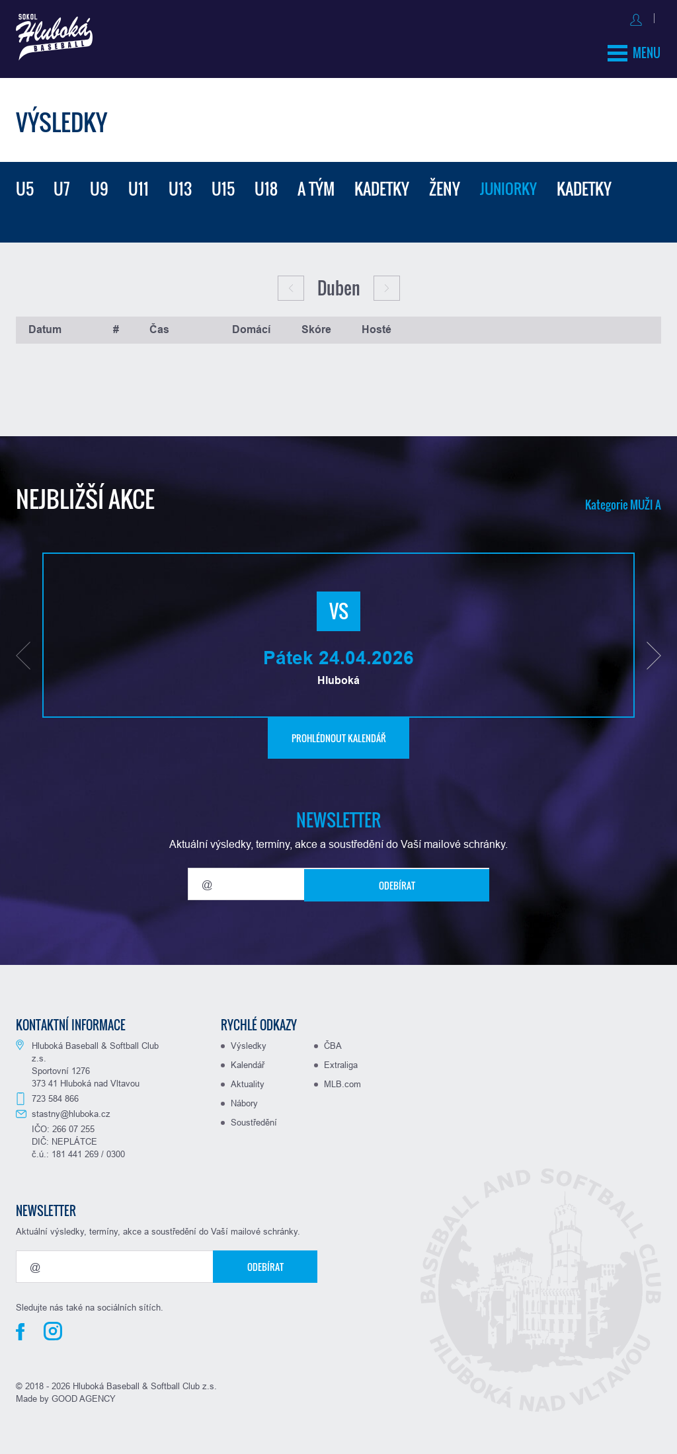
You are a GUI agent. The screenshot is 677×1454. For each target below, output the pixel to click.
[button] (23, 652)
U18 (266, 184)
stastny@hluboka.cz (71, 1109)
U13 (180, 184)
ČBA (333, 1041)
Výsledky (248, 1041)
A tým (316, 184)
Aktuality (247, 1080)
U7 (62, 184)
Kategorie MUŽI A (621, 500)
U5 (25, 184)
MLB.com (342, 1080)
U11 (138, 184)
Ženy (444, 184)
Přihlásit (572, 17)
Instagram (53, 1327)
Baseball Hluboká (60, 40)
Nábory (244, 1099)
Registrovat (633, 17)
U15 (223, 184)
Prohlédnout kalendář (339, 734)
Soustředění (254, 1118)
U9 (99, 184)
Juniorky (511, 184)
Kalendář (247, 1060)
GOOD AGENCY (84, 1394)
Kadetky (381, 184)
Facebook (20, 1327)
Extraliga (341, 1060)
